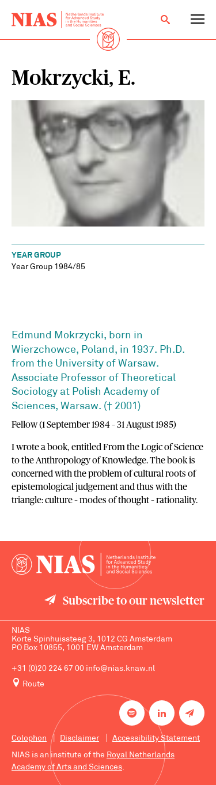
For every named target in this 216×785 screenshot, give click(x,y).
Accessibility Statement (156, 738)
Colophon (29, 738)
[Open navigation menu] (197, 19)
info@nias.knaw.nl (120, 669)
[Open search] (165, 19)
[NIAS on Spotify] (132, 713)
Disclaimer (79, 738)
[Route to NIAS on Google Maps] (108, 683)
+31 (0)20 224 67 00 (48, 669)
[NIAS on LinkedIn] (162, 713)
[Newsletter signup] (191, 713)
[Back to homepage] (58, 19)
